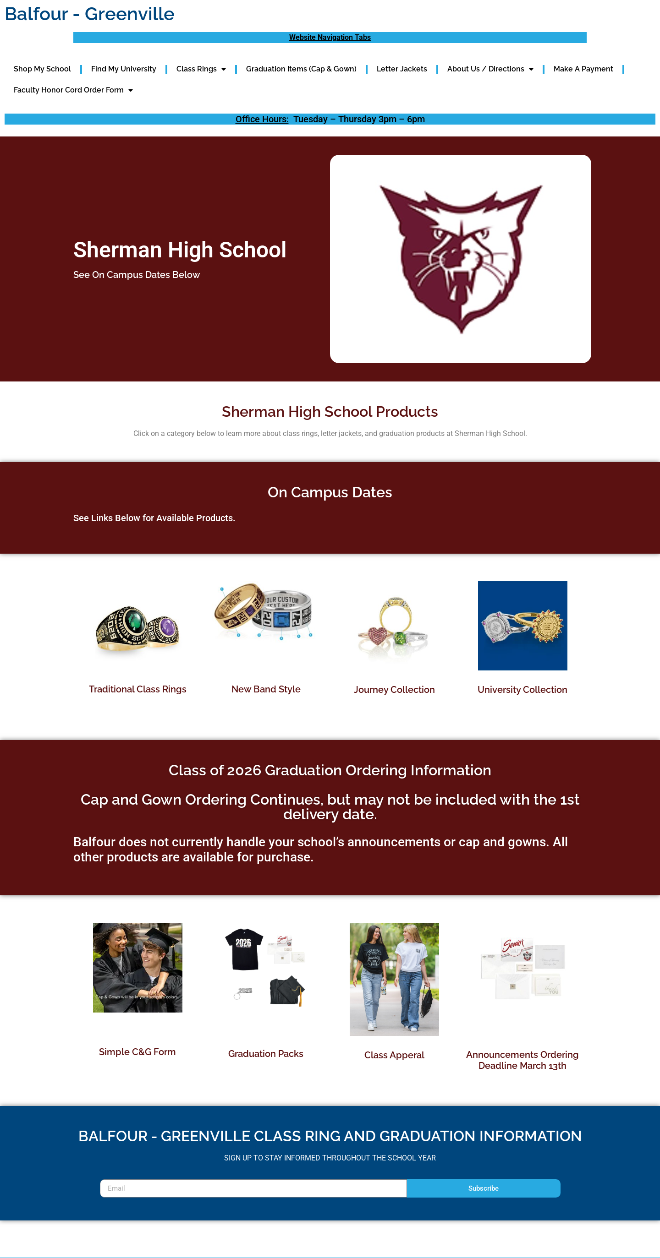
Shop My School (42, 69)
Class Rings (201, 69)
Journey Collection (394, 689)
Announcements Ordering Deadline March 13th (522, 1060)
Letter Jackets (402, 69)
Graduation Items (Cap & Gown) (301, 69)
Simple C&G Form (137, 1051)
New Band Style (266, 689)
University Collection (522, 689)
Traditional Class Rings (138, 689)
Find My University (123, 69)
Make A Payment (583, 69)
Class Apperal (394, 1055)
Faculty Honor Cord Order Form (73, 90)
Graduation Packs (265, 1053)
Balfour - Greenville (90, 13)
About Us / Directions (490, 69)
